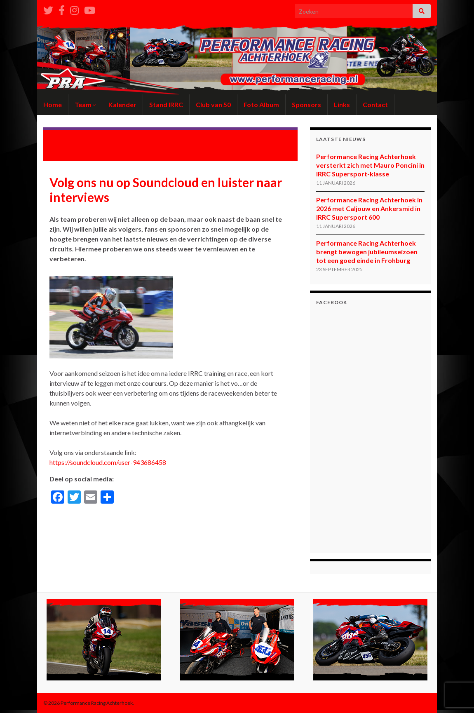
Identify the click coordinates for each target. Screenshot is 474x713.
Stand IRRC (166, 104)
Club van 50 (213, 104)
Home (52, 104)
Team (85, 104)
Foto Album (261, 104)
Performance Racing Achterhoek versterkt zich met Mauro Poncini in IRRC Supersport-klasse (370, 165)
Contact (375, 104)
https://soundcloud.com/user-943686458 (107, 462)
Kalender (122, 104)
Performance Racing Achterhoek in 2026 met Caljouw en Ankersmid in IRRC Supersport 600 (369, 208)
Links (342, 104)
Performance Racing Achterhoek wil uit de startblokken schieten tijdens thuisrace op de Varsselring (236, 144)
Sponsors (306, 104)
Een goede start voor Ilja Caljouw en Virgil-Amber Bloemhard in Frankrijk (100, 141)
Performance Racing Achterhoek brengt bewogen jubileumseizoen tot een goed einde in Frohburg (367, 251)
